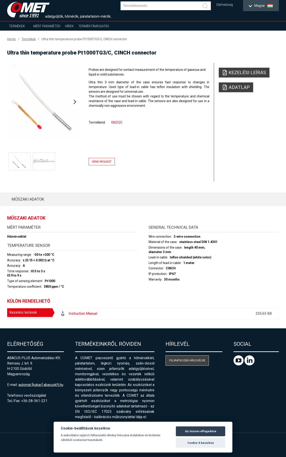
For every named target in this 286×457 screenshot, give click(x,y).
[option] (43, 102)
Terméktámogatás (93, 26)
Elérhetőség (225, 5)
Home (11, 39)
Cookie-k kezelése (200, 442)
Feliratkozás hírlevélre (187, 360)
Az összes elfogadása (200, 431)
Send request (101, 161)
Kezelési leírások (23, 312)
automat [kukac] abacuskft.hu (41, 385)
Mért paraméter (46, 26)
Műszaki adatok (28, 199)
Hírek (69, 26)
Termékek (17, 26)
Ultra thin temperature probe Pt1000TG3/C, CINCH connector (84, 39)
